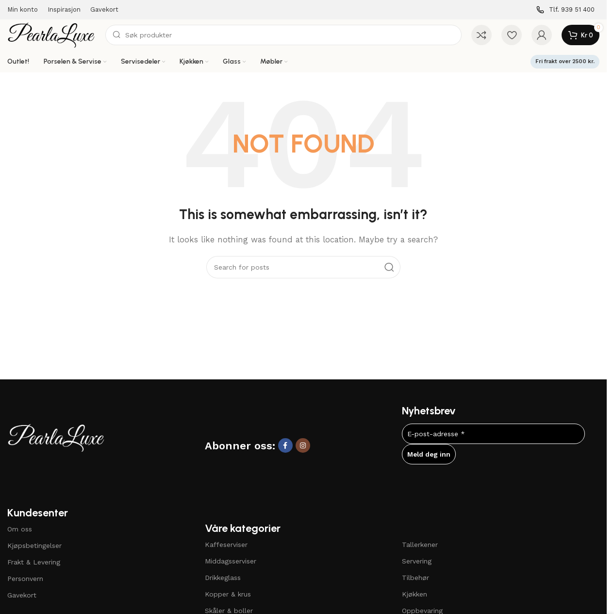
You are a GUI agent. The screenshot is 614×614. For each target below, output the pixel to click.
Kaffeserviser (226, 544)
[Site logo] (51, 34)
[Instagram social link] (303, 445)
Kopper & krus (228, 594)
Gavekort (21, 595)
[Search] (283, 35)
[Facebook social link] (285, 445)
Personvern (25, 578)
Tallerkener (420, 544)
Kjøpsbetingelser (34, 545)
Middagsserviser (230, 561)
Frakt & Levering (33, 562)
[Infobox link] (565, 10)
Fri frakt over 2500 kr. (565, 61)
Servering (416, 561)
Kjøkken (414, 594)
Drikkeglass (223, 577)
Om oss (19, 529)
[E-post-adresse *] (493, 434)
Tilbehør (415, 577)
